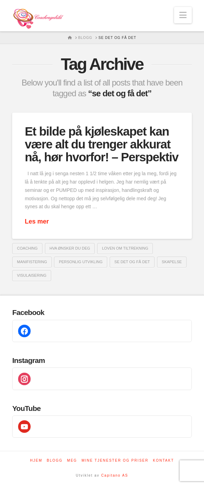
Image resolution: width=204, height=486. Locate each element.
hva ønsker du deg (69, 248)
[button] (183, 15)
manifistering (32, 262)
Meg (72, 460)
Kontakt (163, 460)
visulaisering (31, 275)
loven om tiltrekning (125, 248)
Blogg (55, 460)
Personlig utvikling (80, 262)
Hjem (36, 460)
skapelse (172, 262)
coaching (27, 248)
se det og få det (132, 262)
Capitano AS (114, 475)
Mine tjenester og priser (114, 460)
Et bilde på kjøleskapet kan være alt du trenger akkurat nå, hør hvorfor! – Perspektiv (101, 144)
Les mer (37, 221)
